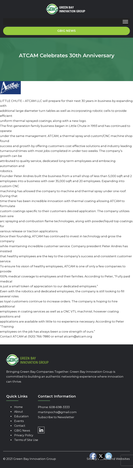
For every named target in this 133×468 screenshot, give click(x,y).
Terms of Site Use (26, 440)
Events (19, 421)
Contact (19, 425)
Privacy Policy (23, 435)
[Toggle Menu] (125, 21)
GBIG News (22, 430)
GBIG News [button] (66, 30)
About (18, 411)
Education (21, 416)
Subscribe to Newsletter (56, 417)
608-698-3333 (59, 407)
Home (18, 407)
